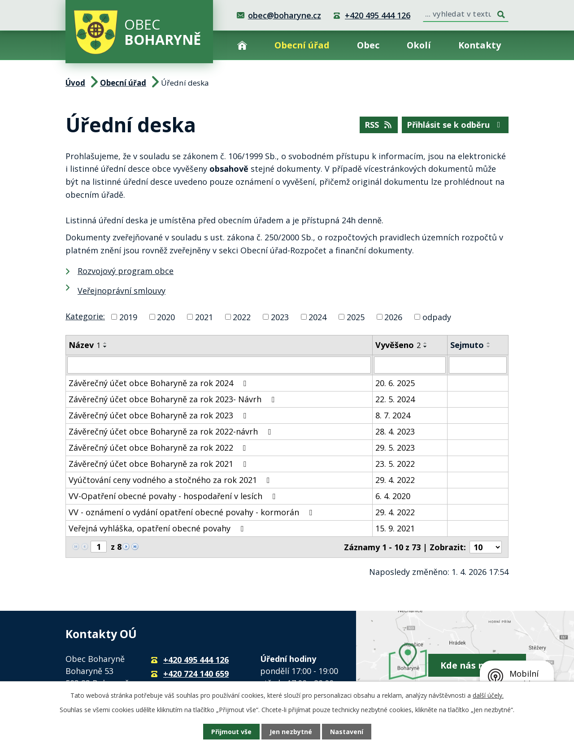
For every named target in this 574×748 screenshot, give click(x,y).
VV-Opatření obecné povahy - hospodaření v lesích (174, 496)
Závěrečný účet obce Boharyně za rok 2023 (159, 415)
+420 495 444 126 (377, 15)
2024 (317, 316)
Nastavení (346, 731)
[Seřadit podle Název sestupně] (105, 346)
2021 (204, 316)
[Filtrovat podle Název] (219, 365)
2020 (166, 316)
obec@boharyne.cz (284, 15)
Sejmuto (467, 344)
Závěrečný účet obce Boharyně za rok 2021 (159, 463)
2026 (393, 316)
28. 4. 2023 (395, 431)
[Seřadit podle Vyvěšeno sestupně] (425, 346)
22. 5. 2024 (395, 399)
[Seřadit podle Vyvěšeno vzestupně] (425, 343)
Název (84, 344)
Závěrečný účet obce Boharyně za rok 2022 (159, 447)
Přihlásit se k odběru (455, 124)
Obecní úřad (302, 45)
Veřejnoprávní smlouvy (121, 290)
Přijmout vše (231, 731)
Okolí (419, 45)
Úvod (242, 45)
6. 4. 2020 (392, 496)
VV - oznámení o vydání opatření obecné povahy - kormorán (192, 512)
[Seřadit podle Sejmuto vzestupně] (489, 343)
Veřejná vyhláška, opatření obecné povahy (158, 528)
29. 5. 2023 (395, 447)
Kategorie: (85, 316)
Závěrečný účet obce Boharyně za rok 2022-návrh (171, 431)
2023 (280, 316)
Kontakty (479, 45)
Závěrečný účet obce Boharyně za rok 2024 (159, 383)
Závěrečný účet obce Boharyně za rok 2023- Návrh (173, 399)
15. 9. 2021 (395, 528)
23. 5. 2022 (395, 463)
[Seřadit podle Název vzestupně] (105, 343)
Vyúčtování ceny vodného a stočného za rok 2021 (171, 479)
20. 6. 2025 (395, 383)
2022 (242, 316)
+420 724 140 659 (196, 673)
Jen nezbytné (291, 731)
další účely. (488, 695)
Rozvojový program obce (126, 270)
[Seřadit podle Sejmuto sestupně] (489, 346)
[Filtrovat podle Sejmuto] (478, 365)
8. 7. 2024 (392, 415)
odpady (436, 316)
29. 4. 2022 (395, 479)
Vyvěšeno (398, 344)
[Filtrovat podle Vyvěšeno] (410, 365)
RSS (379, 124)
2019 (128, 316)
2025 (356, 316)
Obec (368, 45)
